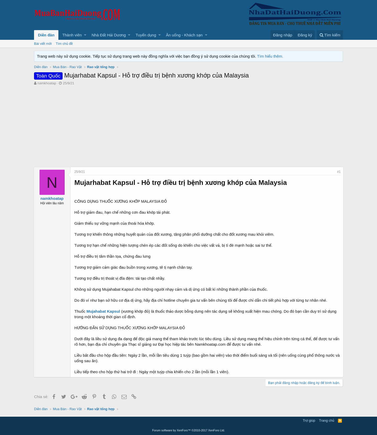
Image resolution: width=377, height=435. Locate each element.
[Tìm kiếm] (330, 35)
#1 (338, 172)
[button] (85, 35)
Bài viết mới (43, 44)
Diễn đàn (46, 35)
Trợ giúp (309, 420)
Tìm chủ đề (64, 44)
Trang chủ (326, 420)
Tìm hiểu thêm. (270, 56)
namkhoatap (46, 83)
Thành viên (72, 35)
